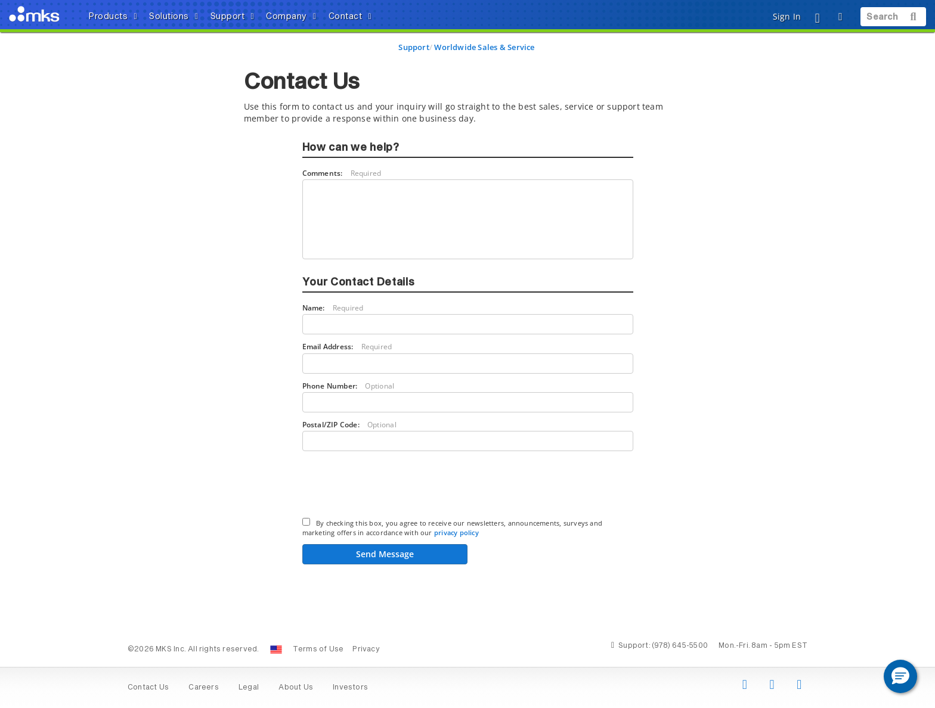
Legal (249, 687)
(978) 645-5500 (680, 646)
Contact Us (148, 687)
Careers (203, 687)
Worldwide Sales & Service (484, 47)
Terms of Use (318, 649)
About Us (295, 687)
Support (413, 47)
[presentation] (393, 486)
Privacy (365, 649)
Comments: (342, 173)
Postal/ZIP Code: (349, 425)
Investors (350, 687)
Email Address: (347, 346)
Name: (333, 308)
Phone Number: (348, 386)
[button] (900, 676)
